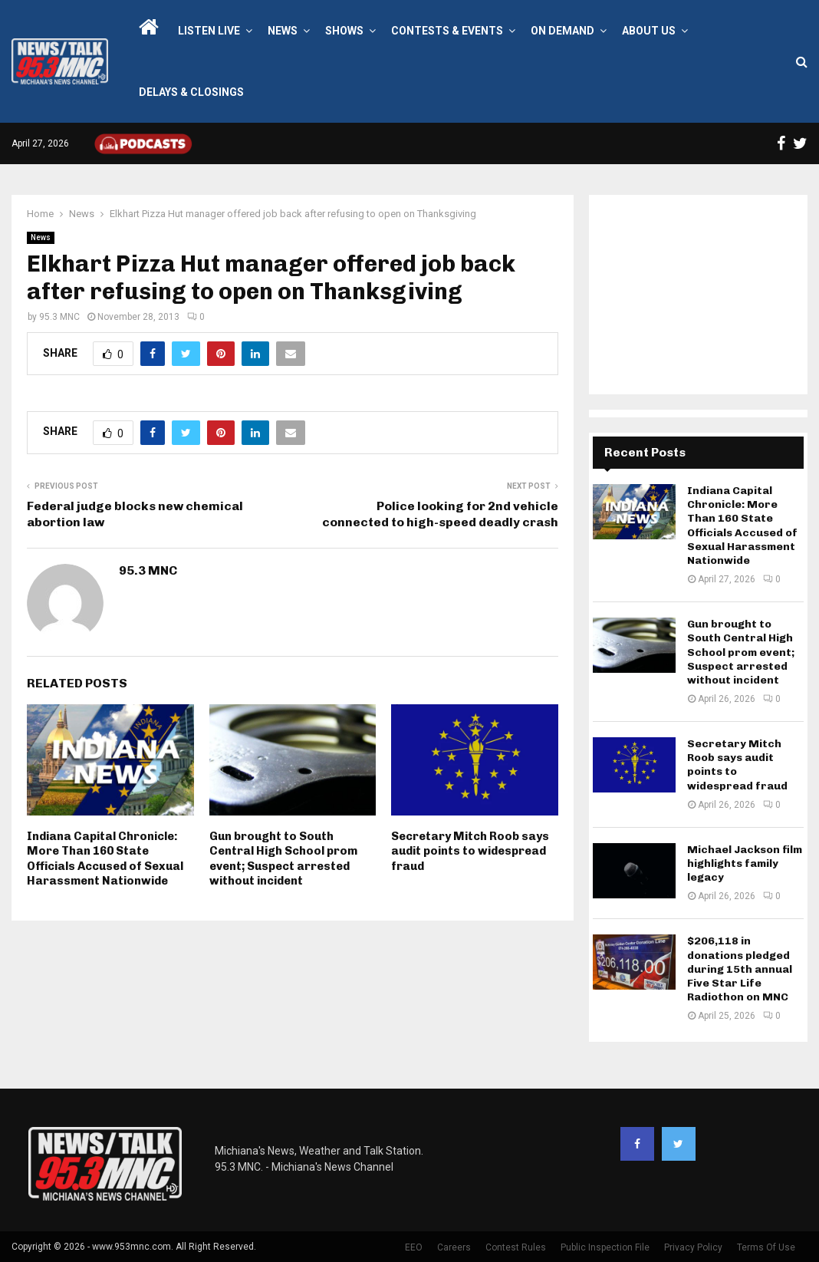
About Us (649, 31)
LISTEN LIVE (209, 31)
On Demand (562, 31)
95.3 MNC (59, 316)
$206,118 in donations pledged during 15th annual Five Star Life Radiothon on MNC (739, 968)
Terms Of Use (766, 1247)
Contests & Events (447, 31)
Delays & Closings (191, 92)
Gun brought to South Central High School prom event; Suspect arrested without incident (283, 858)
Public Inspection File (605, 1247)
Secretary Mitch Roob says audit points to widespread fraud (470, 851)
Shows (344, 31)
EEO (414, 1247)
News (283, 31)
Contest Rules (515, 1247)
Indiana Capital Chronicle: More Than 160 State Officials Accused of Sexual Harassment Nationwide (105, 858)
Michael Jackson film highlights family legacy (744, 863)
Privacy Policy (693, 1247)
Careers (454, 1247)
